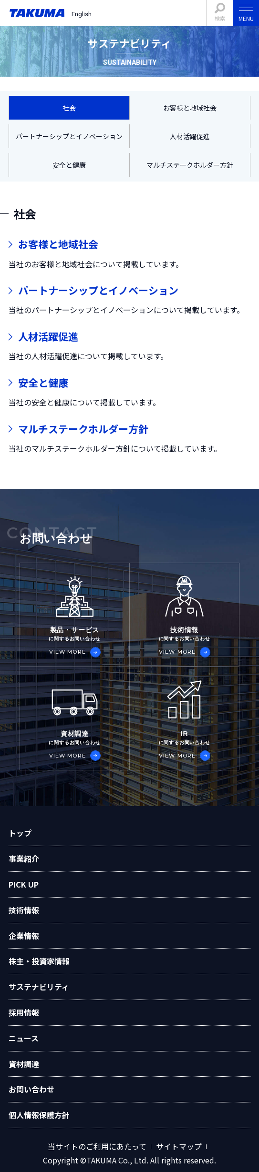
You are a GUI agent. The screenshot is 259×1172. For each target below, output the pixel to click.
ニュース (24, 1038)
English (82, 14)
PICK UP (24, 884)
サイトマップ (179, 1146)
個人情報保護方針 (39, 1115)
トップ (20, 833)
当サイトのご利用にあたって (97, 1146)
